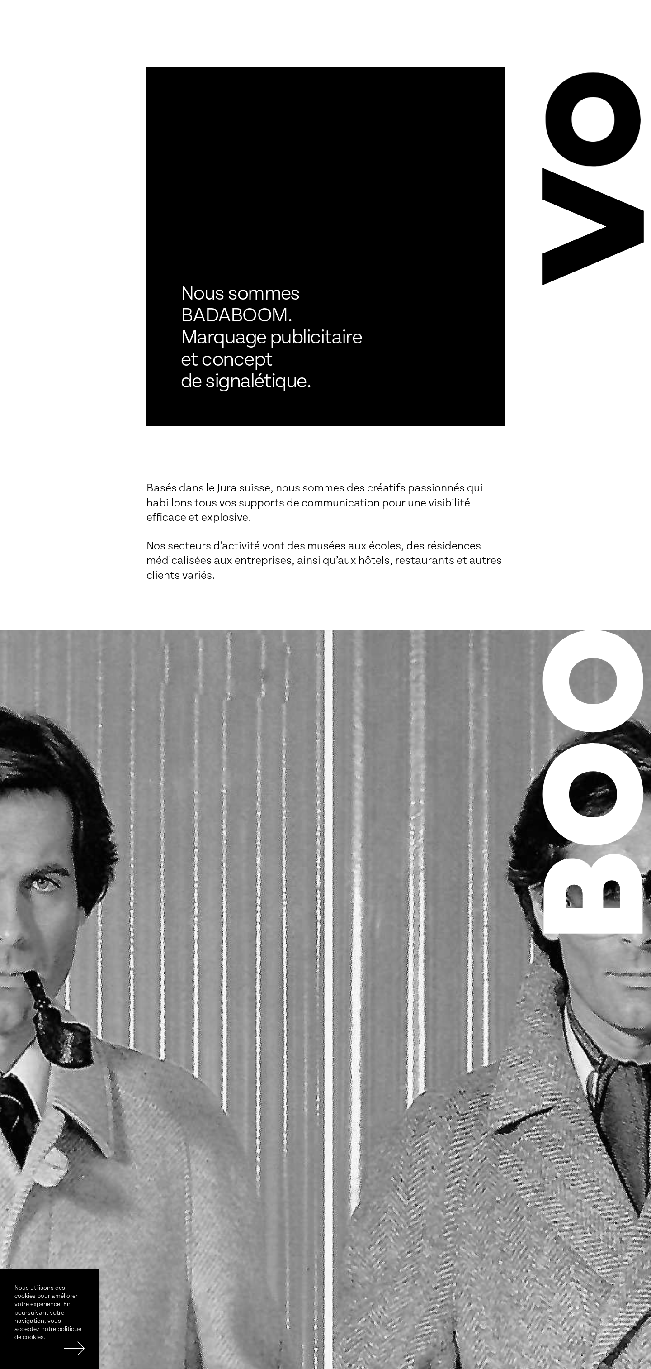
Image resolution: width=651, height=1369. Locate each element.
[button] (593, 225)
